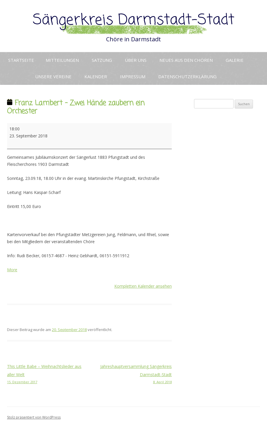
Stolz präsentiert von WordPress (34, 417)
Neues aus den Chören (186, 60)
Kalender (95, 76)
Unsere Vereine (53, 76)
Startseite (21, 60)
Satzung (102, 60)
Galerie (235, 60)
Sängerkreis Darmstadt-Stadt (133, 20)
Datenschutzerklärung (187, 76)
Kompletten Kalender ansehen (143, 286)
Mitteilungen (62, 60)
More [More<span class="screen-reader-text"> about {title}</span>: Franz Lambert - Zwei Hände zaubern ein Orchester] (12, 269)
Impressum (132, 76)
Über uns (136, 60)
